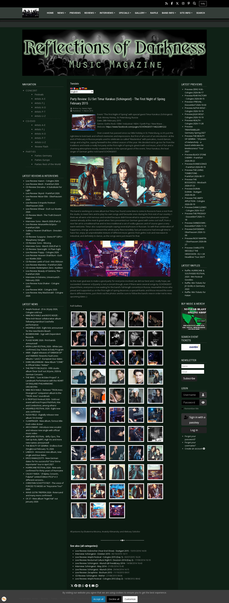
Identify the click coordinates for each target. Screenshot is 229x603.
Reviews (90, 14)
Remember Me (191, 408)
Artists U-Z (40, 115)
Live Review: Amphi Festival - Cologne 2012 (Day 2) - (107, 578)
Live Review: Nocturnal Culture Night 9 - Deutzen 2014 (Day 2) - (113, 560)
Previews (75, 12)
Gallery (141, 14)
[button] (72, 585)
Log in (194, 430)
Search (200, 12)
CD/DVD (30, 121)
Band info (169, 14)
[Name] (192, 366)
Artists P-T (40, 111)
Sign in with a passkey (194, 419)
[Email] (192, 372)
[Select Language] (82, 91)
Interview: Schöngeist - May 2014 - (99, 566)
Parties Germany (43, 155)
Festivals (39, 94)
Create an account (195, 448)
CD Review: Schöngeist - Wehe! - (98, 575)
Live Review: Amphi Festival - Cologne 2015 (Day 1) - (107, 557)
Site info (186, 14)
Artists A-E (40, 98)
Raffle (154, 12)
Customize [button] (130, 599)
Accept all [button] (98, 599)
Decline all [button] (114, 599)
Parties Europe (42, 159)
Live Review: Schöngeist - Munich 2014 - (102, 569)
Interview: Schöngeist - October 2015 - (101, 553)
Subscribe (189, 378)
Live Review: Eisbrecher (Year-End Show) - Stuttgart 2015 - (110, 550)
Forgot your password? (190, 438)
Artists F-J (40, 103)
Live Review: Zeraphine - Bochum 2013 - (102, 572)
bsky (203, 3)
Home (50, 12)
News (62, 14)
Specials (125, 14)
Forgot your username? (190, 444)
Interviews (108, 14)
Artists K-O (40, 107)
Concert (31, 90)
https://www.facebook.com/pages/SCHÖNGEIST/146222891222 (136, 126)
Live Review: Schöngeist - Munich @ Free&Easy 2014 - (108, 563)
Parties (31, 151)
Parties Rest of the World (48, 164)
